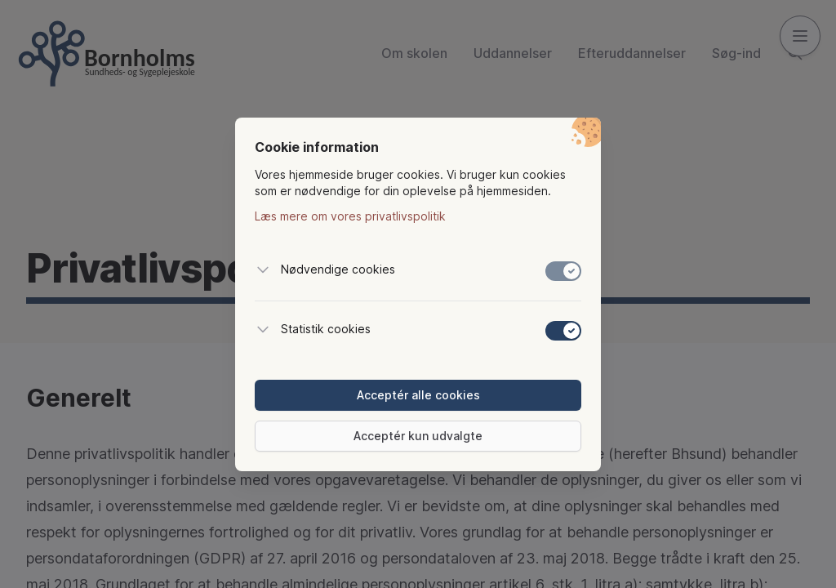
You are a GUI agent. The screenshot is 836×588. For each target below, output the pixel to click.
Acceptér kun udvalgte (418, 436)
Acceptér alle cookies (418, 395)
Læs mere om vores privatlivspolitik (350, 216)
